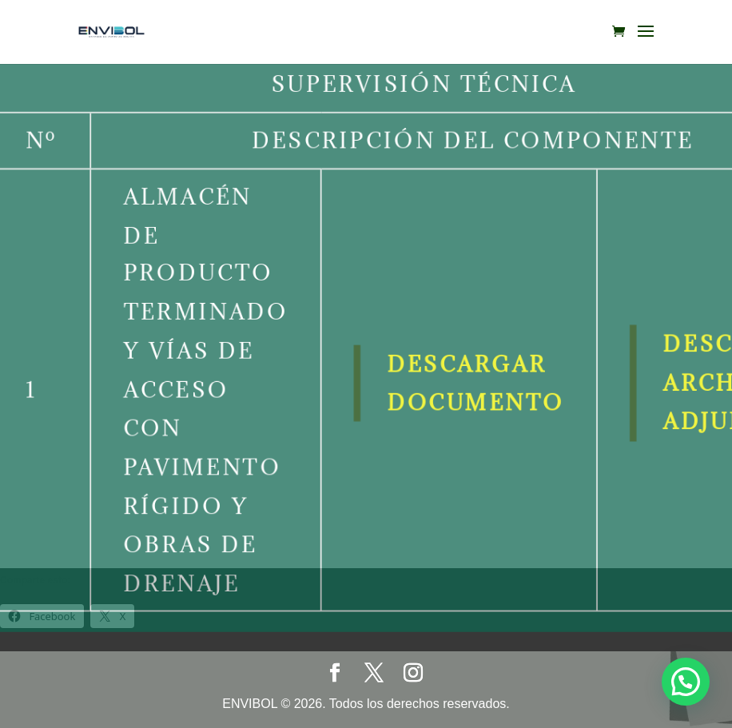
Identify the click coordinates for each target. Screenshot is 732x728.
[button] (685, 680)
